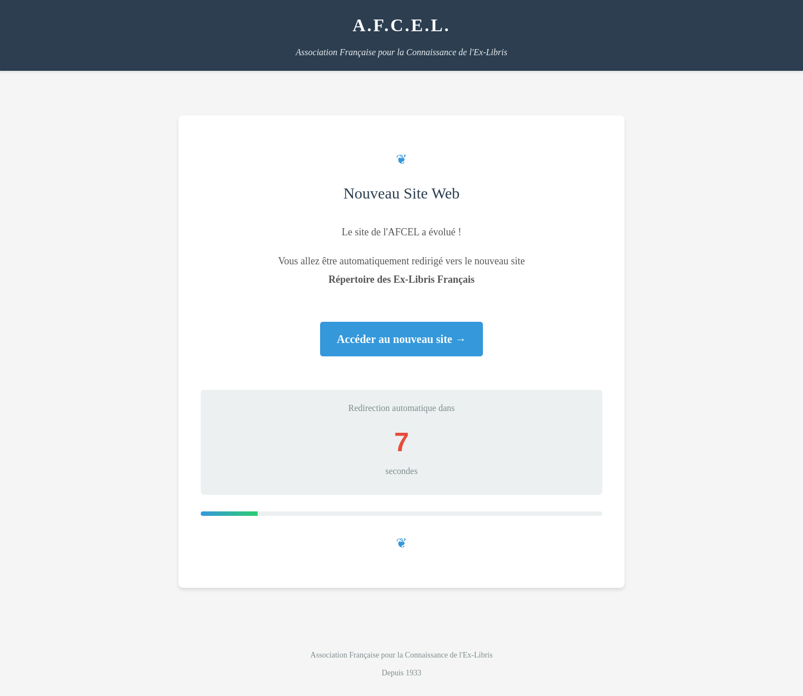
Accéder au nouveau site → (401, 339)
